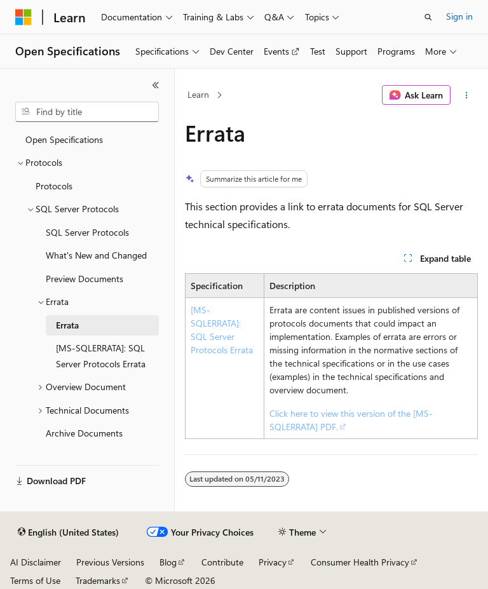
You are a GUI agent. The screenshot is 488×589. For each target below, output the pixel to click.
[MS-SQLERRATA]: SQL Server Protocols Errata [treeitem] (101, 356)
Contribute (222, 562)
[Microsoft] (23, 17)
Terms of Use (35, 580)
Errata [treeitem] (67, 325)
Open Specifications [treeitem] (64, 139)
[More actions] (467, 95)
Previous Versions (110, 562)
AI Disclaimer (35, 562)
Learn (198, 94)
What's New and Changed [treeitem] (96, 255)
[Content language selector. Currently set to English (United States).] (68, 532)
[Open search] (428, 17)
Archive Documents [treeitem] (84, 433)
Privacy (273, 562)
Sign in (459, 16)
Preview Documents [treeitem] (84, 279)
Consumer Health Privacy (360, 562)
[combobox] (87, 112)
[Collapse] (155, 85)
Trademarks (98, 580)
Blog (168, 562)
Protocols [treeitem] (54, 186)
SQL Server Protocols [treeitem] (87, 232)
